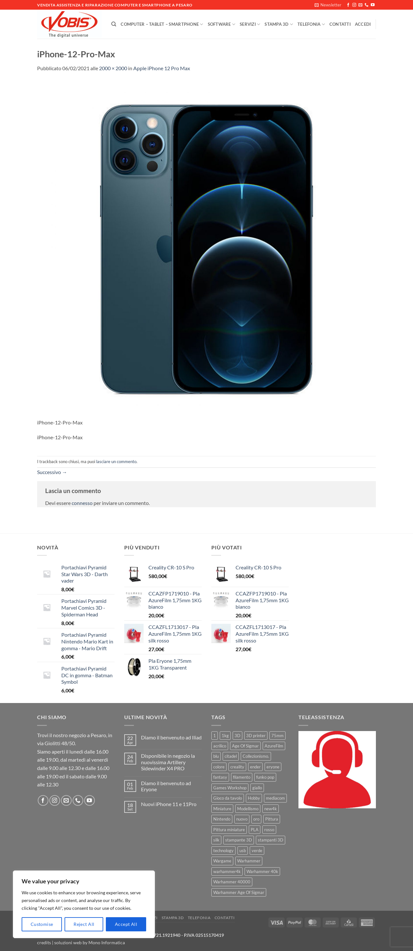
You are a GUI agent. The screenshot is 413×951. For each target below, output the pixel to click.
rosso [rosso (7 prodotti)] (269, 829)
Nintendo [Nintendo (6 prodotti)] (221, 819)
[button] (328, 5)
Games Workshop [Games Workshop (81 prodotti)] (230, 787)
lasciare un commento (116, 461)
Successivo (52, 472)
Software (222, 24)
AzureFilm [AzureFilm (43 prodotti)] (274, 745)
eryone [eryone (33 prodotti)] (273, 766)
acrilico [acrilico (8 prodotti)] (219, 745)
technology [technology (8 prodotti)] (223, 850)
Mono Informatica (106, 942)
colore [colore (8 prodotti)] (219, 766)
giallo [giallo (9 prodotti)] (257, 787)
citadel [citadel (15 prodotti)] (231, 756)
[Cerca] (113, 24)
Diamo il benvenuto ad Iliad (171, 737)
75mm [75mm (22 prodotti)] (277, 735)
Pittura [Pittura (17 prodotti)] (271, 819)
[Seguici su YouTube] (373, 5)
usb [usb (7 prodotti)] (242, 850)
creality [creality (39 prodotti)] (237, 766)
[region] (84, 904)
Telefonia (311, 24)
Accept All (126, 924)
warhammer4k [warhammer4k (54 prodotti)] (227, 871)
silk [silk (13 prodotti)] (216, 839)
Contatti (340, 24)
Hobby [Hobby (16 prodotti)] (254, 798)
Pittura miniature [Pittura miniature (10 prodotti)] (229, 829)
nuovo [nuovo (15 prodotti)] (241, 819)
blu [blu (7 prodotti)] (216, 756)
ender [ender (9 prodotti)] (255, 766)
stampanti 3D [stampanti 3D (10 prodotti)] (270, 839)
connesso (82, 503)
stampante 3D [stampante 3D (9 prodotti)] (238, 839)
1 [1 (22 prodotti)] (214, 735)
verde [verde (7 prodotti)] (257, 850)
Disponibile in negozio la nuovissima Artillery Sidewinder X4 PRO (168, 762)
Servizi (250, 24)
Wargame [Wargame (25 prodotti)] (222, 860)
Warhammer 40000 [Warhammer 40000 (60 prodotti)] (231, 881)
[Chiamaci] (366, 5)
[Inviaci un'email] (360, 5)
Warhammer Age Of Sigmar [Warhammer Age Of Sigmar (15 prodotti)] (238, 892)
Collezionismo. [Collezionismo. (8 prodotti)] (256, 756)
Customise (42, 924)
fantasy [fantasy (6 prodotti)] (220, 777)
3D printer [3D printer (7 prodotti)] (256, 735)
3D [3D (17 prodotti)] (237, 735)
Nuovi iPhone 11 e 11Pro (168, 804)
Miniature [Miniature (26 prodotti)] (222, 808)
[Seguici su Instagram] (354, 5)
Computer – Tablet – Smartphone (162, 24)
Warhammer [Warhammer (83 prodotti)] (248, 860)
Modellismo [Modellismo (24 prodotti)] (247, 808)
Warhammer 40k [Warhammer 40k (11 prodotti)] (262, 871)
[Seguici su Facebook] (348, 5)
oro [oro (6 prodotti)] (256, 819)
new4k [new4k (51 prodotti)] (270, 808)
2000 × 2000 (113, 68)
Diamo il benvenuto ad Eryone (166, 786)
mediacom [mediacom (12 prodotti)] (275, 798)
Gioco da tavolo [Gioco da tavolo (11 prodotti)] (227, 798)
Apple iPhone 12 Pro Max (161, 68)
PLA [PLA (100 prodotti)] (254, 829)
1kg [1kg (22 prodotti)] (225, 735)
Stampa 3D (279, 24)
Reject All (84, 924)
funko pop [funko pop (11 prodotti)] (265, 777)
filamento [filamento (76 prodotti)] (241, 777)
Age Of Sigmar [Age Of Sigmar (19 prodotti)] (245, 745)
